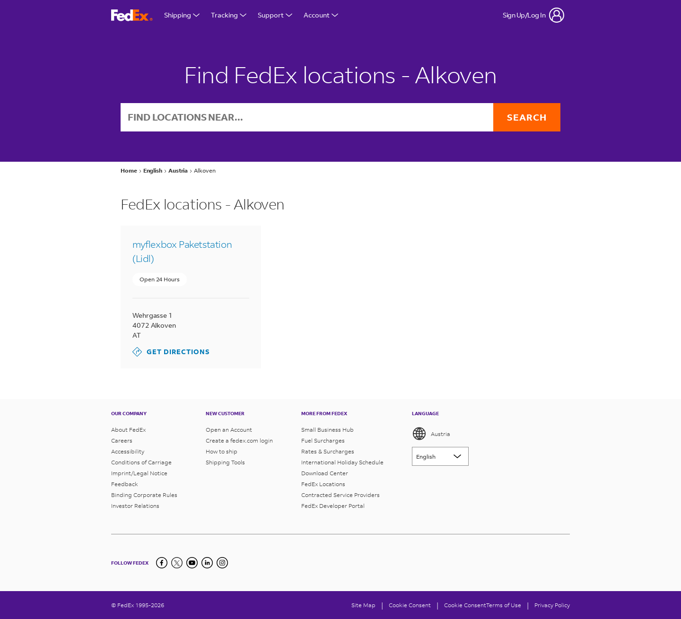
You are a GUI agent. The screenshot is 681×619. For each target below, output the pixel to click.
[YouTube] (192, 562)
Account (321, 14)
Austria (431, 433)
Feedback (124, 484)
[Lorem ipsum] (440, 456)
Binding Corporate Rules (144, 494)
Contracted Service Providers (340, 494)
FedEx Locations (323, 484)
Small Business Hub (327, 429)
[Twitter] (177, 562)
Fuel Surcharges (323, 440)
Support (275, 14)
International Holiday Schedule (342, 462)
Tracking (228, 14)
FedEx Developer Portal (333, 505)
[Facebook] (161, 562)
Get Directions (171, 352)
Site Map (363, 605)
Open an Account (229, 429)
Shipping (182, 14)
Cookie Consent (465, 605)
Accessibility (127, 451)
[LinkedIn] (207, 562)
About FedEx (128, 429)
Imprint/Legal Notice (139, 473)
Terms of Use (503, 605)
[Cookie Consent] (410, 605)
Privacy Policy (552, 605)
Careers (121, 440)
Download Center (324, 473)
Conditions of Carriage (141, 462)
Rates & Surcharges (327, 451)
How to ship (221, 451)
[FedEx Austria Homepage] (132, 15)
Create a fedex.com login (239, 440)
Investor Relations (135, 505)
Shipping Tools (225, 462)
